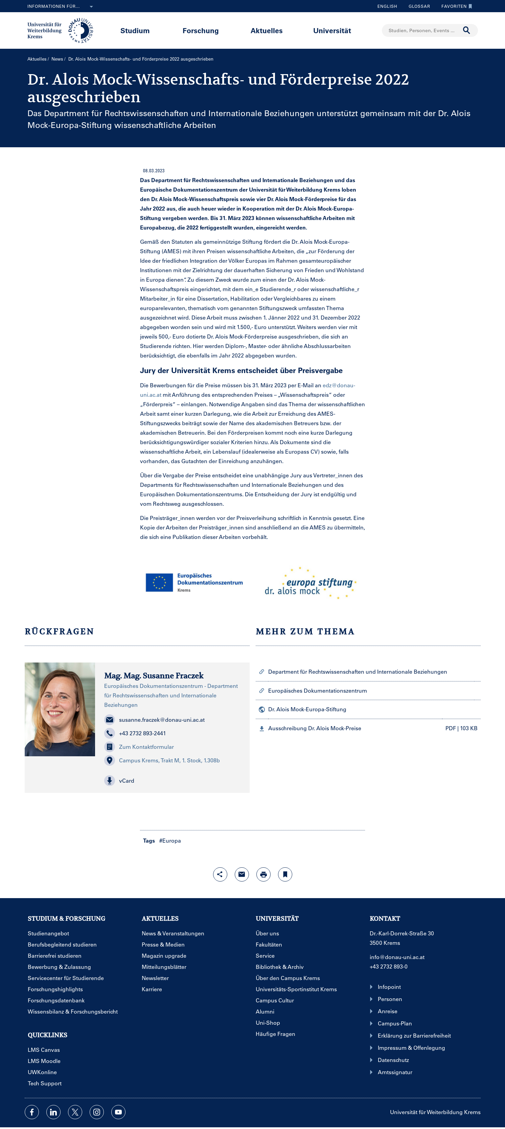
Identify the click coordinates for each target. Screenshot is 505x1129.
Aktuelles (267, 30)
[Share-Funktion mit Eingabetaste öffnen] (220, 874)
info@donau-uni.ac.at (397, 956)
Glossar (417, 6)
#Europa (170, 840)
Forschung (201, 30)
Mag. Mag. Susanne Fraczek (154, 675)
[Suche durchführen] (467, 30)
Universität (332, 30)
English (387, 6)
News (57, 59)
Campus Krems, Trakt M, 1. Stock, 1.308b (162, 760)
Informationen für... (61, 7)
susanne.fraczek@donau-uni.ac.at (154, 719)
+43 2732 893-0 (389, 966)
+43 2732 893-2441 (135, 733)
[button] (172, 780)
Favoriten (455, 6)
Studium (135, 30)
